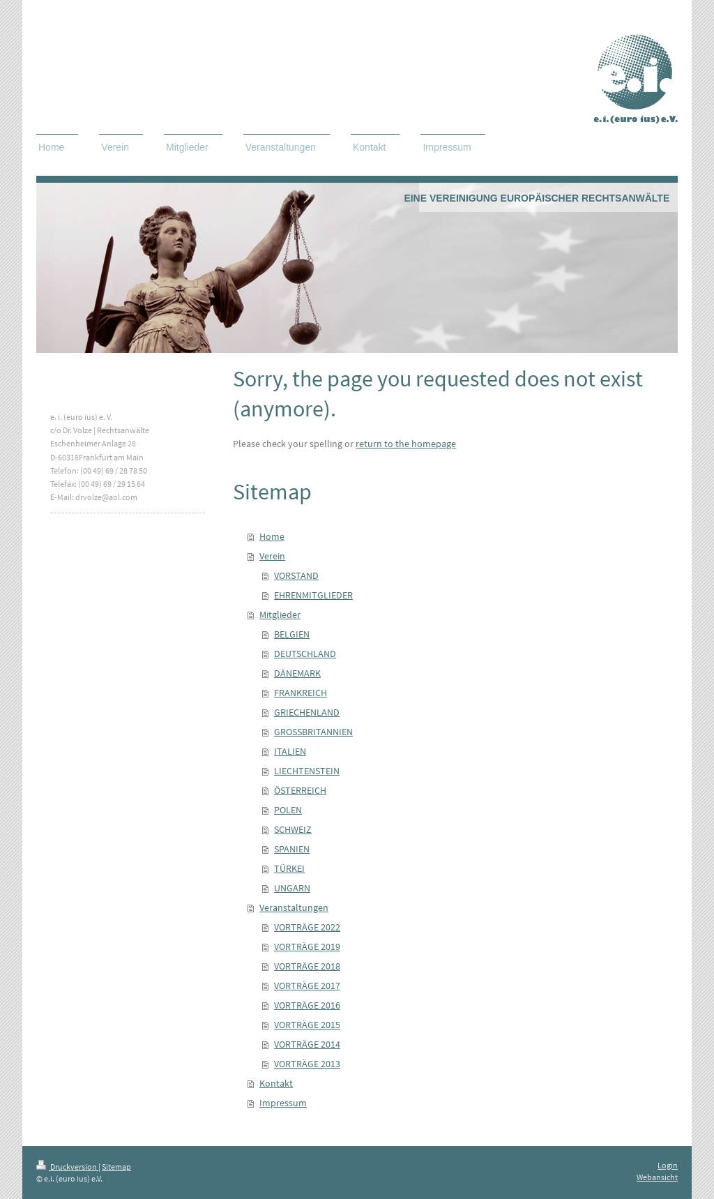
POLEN (288, 810)
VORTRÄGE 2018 (307, 966)
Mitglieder (280, 614)
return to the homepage (406, 443)
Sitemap (116, 1166)
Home (271, 536)
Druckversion (67, 1166)
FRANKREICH (300, 692)
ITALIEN (290, 751)
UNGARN (292, 888)
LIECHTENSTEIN (307, 770)
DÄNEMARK (297, 673)
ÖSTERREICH (300, 790)
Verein (272, 556)
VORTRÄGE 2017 (307, 985)
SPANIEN (292, 849)
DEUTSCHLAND (305, 653)
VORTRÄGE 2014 (307, 1044)
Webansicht (657, 1177)
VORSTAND (296, 575)
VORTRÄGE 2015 (307, 1024)
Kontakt (276, 1083)
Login (668, 1165)
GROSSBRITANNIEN (313, 731)
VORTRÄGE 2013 (307, 1063)
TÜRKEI (289, 868)
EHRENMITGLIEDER (313, 595)
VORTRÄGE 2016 (307, 1005)
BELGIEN (292, 634)
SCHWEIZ (293, 829)
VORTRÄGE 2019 (307, 946)
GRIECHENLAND (307, 712)
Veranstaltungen (293, 907)
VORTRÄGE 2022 (307, 927)
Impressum (283, 1102)
